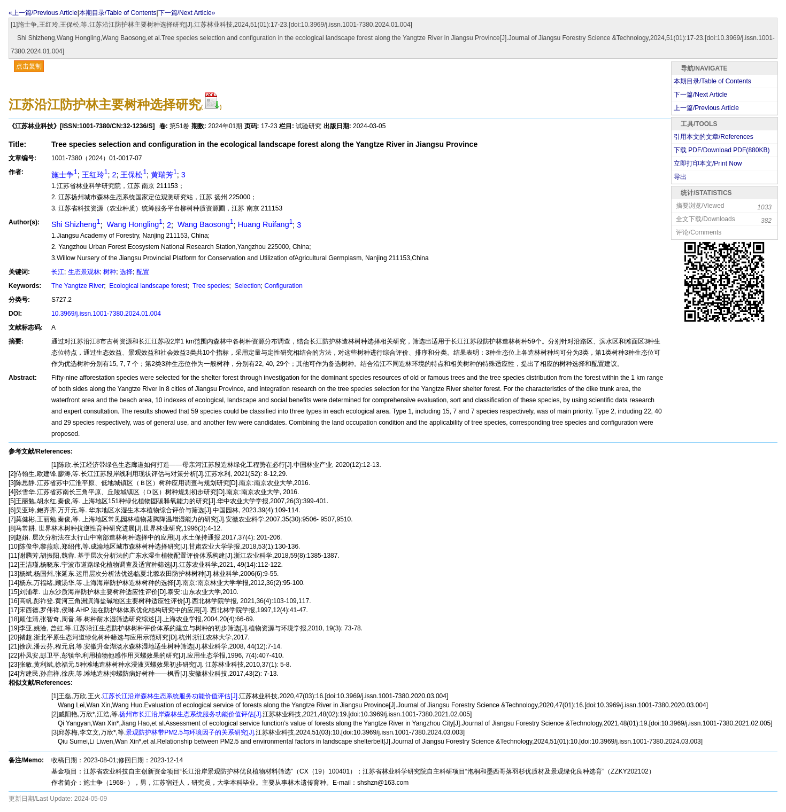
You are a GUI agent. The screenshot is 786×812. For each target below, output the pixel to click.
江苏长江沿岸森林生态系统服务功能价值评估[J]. (170, 696)
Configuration (283, 286)
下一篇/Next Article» (186, 13)
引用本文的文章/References (713, 136)
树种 (109, 272)
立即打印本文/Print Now (708, 163)
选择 (126, 272)
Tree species (210, 286)
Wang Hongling (134, 224)
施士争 (64, 174)
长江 (57, 272)
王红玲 (95, 174)
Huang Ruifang (265, 224)
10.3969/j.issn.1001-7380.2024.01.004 (106, 313)
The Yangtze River (77, 286)
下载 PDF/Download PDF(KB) (721, 150)
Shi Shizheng (76, 224)
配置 (142, 272)
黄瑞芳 (164, 174)
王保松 (133, 174)
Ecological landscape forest (147, 286)
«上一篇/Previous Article (43, 13)
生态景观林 (84, 272)
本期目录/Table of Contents (118, 13)
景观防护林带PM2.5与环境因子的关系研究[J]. (191, 732)
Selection (247, 286)
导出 (680, 177)
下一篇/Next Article (700, 94)
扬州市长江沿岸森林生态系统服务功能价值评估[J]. (191, 714)
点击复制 (29, 66)
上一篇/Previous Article (706, 108)
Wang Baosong (204, 224)
